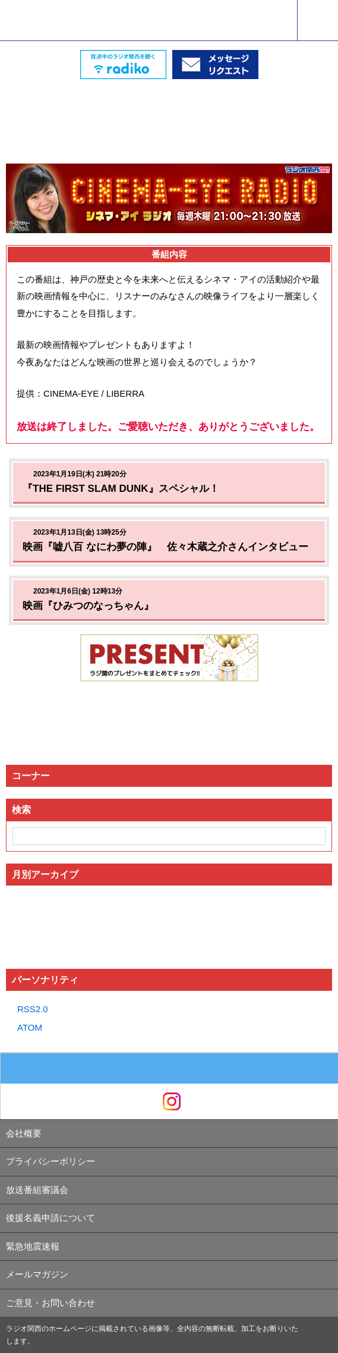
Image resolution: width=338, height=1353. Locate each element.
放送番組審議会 (37, 1190)
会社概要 (24, 1133)
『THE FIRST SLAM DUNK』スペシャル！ (121, 488)
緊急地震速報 (32, 1246)
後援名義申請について (50, 1218)
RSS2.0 (32, 1009)
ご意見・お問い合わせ (50, 1303)
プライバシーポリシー (50, 1161)
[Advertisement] (169, 109)
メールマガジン (37, 1274)
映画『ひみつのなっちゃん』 (88, 605)
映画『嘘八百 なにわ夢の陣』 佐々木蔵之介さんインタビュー (165, 546)
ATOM (29, 1027)
